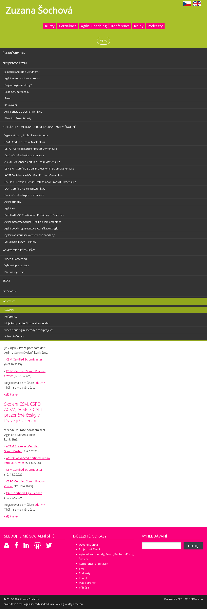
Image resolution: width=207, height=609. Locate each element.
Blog (6, 280)
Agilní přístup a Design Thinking (23, 111)
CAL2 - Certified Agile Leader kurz (24, 195)
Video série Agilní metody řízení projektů (28, 330)
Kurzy (50, 25)
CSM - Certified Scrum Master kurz (24, 142)
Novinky (9, 310)
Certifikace (67, 25)
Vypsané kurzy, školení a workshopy (26, 135)
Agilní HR (9, 208)
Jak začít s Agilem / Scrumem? (21, 72)
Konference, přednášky (19, 250)
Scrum (8, 98)
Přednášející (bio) (14, 272)
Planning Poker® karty (17, 118)
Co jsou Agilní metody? (18, 85)
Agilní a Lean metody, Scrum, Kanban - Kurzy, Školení (39, 127)
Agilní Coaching (94, 25)
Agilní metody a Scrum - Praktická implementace (32, 222)
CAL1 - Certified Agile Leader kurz (24, 155)
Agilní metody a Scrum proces (22, 78)
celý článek (11, 394)
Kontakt (9, 301)
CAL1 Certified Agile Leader (24, 493)
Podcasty (155, 25)
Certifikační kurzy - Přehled (20, 241)
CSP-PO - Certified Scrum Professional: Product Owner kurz (40, 182)
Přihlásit (84, 587)
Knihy (139, 25)
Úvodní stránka (14, 53)
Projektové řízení (15, 63)
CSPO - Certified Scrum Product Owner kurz (30, 148)
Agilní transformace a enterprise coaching (29, 235)
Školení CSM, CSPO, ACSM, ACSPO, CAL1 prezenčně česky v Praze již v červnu (23, 412)
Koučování (10, 105)
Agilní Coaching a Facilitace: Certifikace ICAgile (31, 228)
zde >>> (40, 383)
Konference (120, 25)
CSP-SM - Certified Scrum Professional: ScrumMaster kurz (39, 168)
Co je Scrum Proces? (16, 92)
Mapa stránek (87, 582)
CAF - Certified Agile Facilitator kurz (24, 188)
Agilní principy (12, 202)
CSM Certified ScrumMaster (24, 359)
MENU (103, 40)
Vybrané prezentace (16, 265)
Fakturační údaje (14, 336)
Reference (10, 316)
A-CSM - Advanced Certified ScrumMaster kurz (32, 162)
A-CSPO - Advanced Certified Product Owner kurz (33, 175)
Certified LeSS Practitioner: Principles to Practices (34, 215)
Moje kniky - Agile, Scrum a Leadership (27, 323)
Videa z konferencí (15, 259)
